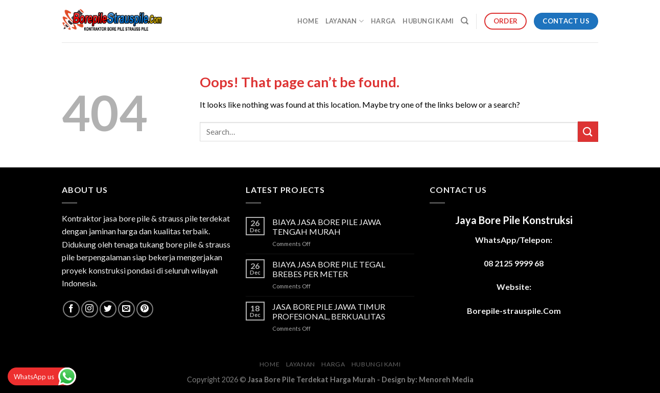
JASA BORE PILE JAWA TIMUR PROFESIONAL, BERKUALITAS (328, 311)
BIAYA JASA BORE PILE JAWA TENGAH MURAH (326, 226)
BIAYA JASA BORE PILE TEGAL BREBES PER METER (328, 269)
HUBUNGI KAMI (428, 21)
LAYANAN (344, 21)
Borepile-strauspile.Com (514, 310)
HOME (307, 21)
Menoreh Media (446, 379)
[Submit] (588, 131)
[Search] (464, 21)
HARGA (383, 21)
